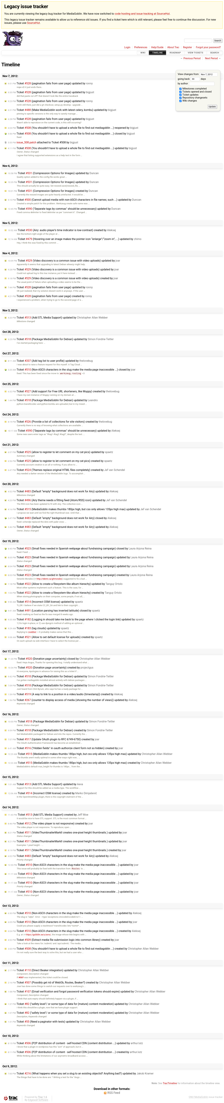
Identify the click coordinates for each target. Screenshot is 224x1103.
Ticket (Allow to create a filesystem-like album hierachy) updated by (65, 584)
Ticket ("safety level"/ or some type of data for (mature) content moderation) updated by (83, 1004)
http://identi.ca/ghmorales (48, 579)
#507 (21, 977)
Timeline (157, 53)
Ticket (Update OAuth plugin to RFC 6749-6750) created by (53, 739)
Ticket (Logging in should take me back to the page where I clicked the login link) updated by (76, 619)
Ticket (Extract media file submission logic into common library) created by (63, 939)
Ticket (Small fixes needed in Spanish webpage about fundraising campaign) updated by (80, 557)
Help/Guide (157, 47)
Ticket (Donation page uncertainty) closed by (59, 658)
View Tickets (195, 53)
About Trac (173, 47)
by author (196, 83)
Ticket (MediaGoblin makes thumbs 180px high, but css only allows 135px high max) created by (90, 762)
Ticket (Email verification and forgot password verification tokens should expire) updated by (86, 991)
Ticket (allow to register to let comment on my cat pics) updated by (60, 452)
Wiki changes (188, 100)
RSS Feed (113, 1092)
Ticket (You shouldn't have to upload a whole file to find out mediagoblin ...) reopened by (73, 127)
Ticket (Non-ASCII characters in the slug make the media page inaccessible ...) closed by (71, 369)
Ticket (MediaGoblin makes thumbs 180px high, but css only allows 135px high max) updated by (84, 509)
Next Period (211, 58)
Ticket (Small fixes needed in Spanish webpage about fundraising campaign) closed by (80, 548)
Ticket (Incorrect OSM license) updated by (45, 601)
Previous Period (191, 58)
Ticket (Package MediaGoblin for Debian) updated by (61, 339)
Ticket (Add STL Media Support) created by (48, 814)
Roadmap (175, 53)
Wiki (142, 53)
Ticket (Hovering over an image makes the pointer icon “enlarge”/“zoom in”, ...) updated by (74, 239)
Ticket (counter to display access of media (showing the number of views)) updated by (72, 700)
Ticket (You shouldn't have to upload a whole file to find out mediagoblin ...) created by (83, 948)
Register (187, 47)
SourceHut (33, 22)
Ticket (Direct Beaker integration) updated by (58, 970)
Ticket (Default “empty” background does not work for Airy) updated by (63, 491)
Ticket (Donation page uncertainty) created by (50, 667)
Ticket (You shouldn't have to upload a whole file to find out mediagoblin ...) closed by (71, 133)
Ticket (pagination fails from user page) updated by (50, 83)
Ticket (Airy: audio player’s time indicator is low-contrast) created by (62, 230)
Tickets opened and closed (195, 91)
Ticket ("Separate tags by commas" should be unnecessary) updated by (64, 208)
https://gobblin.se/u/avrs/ (37, 934)
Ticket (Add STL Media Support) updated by (58, 317)
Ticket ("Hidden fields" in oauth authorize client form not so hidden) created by (65, 748)
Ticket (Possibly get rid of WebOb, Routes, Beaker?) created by (69, 982)
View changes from (198, 74)
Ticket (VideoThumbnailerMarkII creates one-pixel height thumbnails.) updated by (67, 832)
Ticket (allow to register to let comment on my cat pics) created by (60, 461)
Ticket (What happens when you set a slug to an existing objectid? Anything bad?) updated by (81, 1073)
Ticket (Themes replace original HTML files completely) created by (66, 470)
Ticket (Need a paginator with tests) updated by (59, 1021)
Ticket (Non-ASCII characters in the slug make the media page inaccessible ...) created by (74, 931)
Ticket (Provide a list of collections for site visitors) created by (60, 421)
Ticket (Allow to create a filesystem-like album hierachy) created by (65, 592)
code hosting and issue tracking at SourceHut (142, 13)
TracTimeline (170, 1083)
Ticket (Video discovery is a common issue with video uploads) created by (63, 278)
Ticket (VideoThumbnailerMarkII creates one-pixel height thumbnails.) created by (67, 850)
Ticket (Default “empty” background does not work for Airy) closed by (62, 518)
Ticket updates (189, 94)
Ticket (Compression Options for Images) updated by (53, 173)
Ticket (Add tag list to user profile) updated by (50, 360)
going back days (192, 79)
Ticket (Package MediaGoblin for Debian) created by (60, 730)
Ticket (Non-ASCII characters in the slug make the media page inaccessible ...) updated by (73, 864)
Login (127, 47)
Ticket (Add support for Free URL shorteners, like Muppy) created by (63, 391)
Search (214, 53)
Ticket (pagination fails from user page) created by (50, 296)
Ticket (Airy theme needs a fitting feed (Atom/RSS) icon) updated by (67, 500)
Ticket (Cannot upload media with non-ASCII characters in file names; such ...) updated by (74, 199)
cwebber (32, 632)
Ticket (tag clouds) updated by (38, 628)
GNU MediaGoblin (198, 1097)
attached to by (43, 142)
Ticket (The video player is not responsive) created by (50, 823)
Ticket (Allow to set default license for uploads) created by (55, 637)
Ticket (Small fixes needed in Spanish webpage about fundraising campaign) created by (80, 575)
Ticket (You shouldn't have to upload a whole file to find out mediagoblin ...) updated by (72, 148)
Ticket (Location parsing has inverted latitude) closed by (54, 610)
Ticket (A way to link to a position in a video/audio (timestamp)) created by (65, 694)
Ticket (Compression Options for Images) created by (53, 191)
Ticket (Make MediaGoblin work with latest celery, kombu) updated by (62, 110)
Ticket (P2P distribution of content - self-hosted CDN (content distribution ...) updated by (75, 1043)
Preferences (140, 47)
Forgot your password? (208, 47)
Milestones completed (193, 88)
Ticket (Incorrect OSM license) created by (52, 793)
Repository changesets (193, 97)
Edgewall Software (38, 1100)
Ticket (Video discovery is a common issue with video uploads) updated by (64, 260)
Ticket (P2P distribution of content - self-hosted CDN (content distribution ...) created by (75, 1052)
